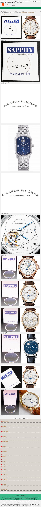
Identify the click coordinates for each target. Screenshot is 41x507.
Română (8, 502)
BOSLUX (26, 497)
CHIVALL (37, 497)
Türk (33, 502)
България (23, 502)
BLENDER (31, 498)
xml (8, 497)
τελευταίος (23, 418)
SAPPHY (32, 497)
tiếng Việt (11, 502)
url (6, 497)
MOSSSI (8, 498)
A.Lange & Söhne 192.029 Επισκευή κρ (5, 82)
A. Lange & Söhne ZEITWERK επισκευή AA (5, 332)
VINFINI (21, 497)
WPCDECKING (28, 498)
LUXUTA (18, 498)
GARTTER (34, 497)
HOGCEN (6, 498)
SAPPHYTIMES (17, 497)
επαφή (16, 7)
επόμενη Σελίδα (20, 418)
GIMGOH (39, 497)
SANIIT (19, 497)
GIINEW (26, 498)
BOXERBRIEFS (34, 498)
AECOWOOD (13, 498)
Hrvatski (20, 502)
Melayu (18, 502)
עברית (34, 502)
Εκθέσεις (9, 7)
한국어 (29, 502)
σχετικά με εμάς (12, 7)
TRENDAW (10, 498)
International (39, 502)
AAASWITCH (23, 497)
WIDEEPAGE (13, 497)
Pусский (1, 502)
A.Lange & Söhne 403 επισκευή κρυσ (5, 39)
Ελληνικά (27, 502)
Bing (11, 497)
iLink (3, 497)
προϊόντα (4, 7)
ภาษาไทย (31, 502)
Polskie (3, 502)
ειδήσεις (6, 7)
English (36, 502)
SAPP (19, 498)
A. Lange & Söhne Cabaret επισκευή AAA (5, 213)
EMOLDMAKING (29, 497)
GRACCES (23, 498)
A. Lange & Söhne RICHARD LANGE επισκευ (6, 254)
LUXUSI (16, 498)
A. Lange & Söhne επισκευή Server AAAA (5, 388)
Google (10, 497)
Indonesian (6, 502)
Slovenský (16, 502)
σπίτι (1, 7)
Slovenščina (13, 502)
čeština (25, 502)
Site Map (5, 497)
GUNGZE (21, 498)
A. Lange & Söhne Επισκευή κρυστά (5, 415)
